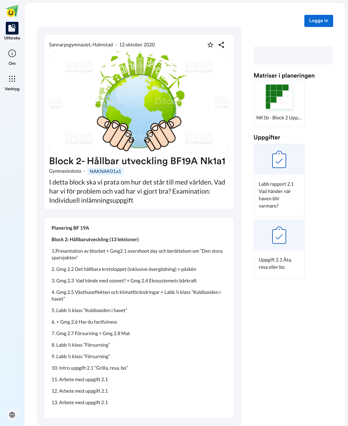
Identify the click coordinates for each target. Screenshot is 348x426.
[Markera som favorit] (210, 44)
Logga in (318, 20)
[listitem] (12, 31)
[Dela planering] (221, 44)
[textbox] (139, 318)
